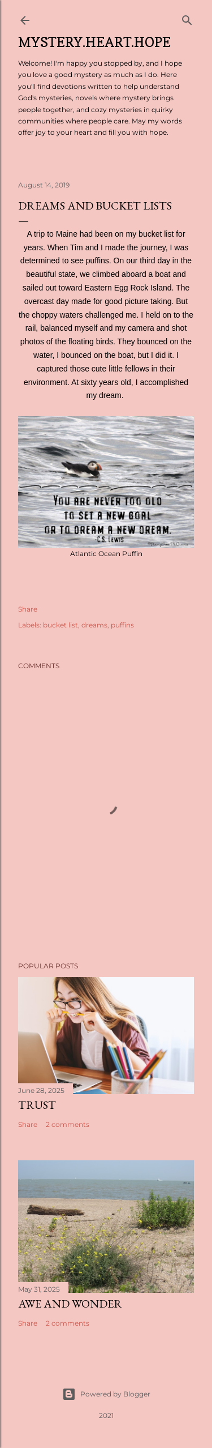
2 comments (67, 1124)
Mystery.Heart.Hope (94, 42)
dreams (94, 625)
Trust (37, 1104)
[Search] (187, 18)
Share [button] (27, 609)
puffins (122, 625)
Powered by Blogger (106, 1394)
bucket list (60, 625)
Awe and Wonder (70, 1303)
